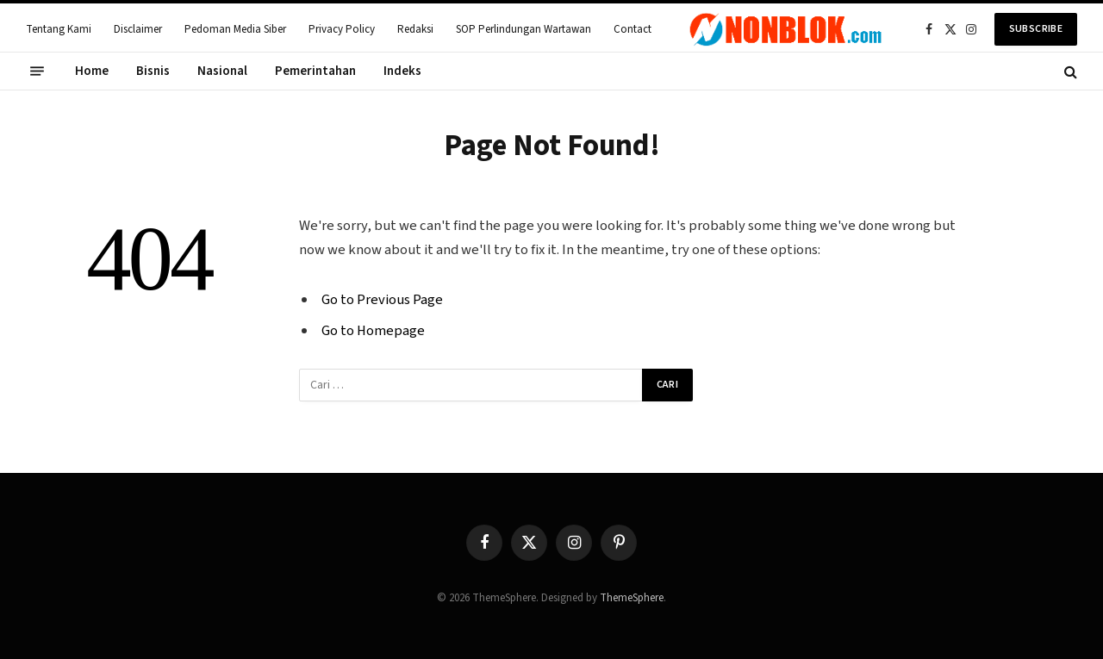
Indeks (402, 71)
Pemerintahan (315, 71)
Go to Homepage (373, 330)
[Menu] (37, 71)
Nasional (222, 71)
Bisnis (153, 71)
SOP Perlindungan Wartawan (523, 29)
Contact (632, 29)
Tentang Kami (58, 29)
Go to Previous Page (382, 299)
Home (92, 71)
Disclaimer (138, 29)
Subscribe (1035, 29)
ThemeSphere (632, 598)
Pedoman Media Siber (235, 29)
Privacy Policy (341, 29)
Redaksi (415, 29)
